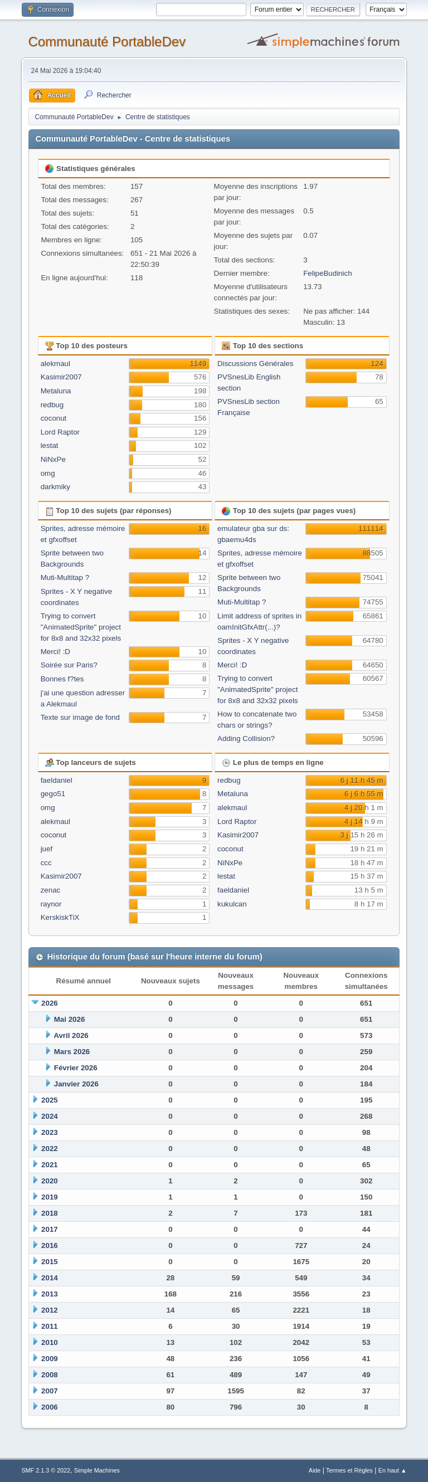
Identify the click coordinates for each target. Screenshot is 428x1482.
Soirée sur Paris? (69, 665)
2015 (49, 1261)
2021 (49, 1165)
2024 (49, 1116)
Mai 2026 (69, 1019)
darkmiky (55, 486)
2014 (49, 1278)
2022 (49, 1148)
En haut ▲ (392, 1470)
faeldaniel (56, 780)
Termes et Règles (349, 1470)
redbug (52, 405)
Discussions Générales (255, 363)
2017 (49, 1229)
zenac (51, 890)
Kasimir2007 (61, 377)
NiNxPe (53, 459)
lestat (50, 445)
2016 (49, 1245)
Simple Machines (97, 1470)
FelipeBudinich (327, 273)
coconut (54, 418)
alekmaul (55, 363)
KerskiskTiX (60, 917)
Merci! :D (55, 651)
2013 (49, 1294)
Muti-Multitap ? (65, 577)
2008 (49, 1375)
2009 (49, 1358)
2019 (49, 1197)
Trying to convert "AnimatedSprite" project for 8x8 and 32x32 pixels (81, 627)
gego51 (53, 793)
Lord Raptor (60, 432)
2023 (49, 1132)
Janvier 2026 (76, 1084)
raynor (51, 904)
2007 (49, 1391)
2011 (49, 1326)
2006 (49, 1407)
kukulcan (232, 904)
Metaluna (56, 391)
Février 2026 (76, 1068)
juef (47, 849)
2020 (49, 1181)
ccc (46, 863)
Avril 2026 (71, 1035)
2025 (49, 1100)
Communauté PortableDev (107, 41)
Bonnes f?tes (62, 679)
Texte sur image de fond (80, 717)
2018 (49, 1213)
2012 (49, 1310)
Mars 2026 (72, 1051)
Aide (315, 1470)
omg (48, 473)
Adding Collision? (246, 738)
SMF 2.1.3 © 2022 (45, 1470)
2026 (49, 1003)
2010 (49, 1342)
